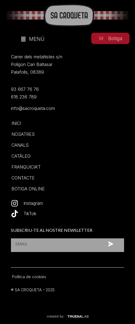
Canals (20, 145)
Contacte (23, 178)
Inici (16, 123)
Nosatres (23, 134)
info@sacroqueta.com (33, 108)
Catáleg (21, 156)
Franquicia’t (26, 167)
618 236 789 (24, 97)
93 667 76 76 (25, 89)
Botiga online (28, 188)
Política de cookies (29, 276)
